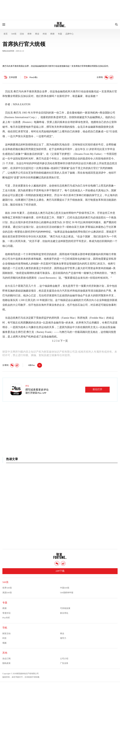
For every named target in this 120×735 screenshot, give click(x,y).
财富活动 (6, 633)
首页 (6, 34)
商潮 (52, 34)
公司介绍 (64, 658)
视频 (4, 643)
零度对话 (6, 613)
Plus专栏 (6, 617)
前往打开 (97, 389)
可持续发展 (65, 608)
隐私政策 (6, 663)
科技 (45, 34)
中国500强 (64, 588)
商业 (37, 34)
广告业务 (64, 663)
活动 (22, 34)
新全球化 (64, 613)
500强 (13, 34)
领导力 (63, 638)
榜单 (30, 34)
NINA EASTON (8, 51)
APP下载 (60, 571)
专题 (60, 34)
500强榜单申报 (66, 592)
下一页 (64, 340)
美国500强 (7, 592)
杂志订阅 (6, 658)
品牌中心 (69, 34)
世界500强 (7, 588)
